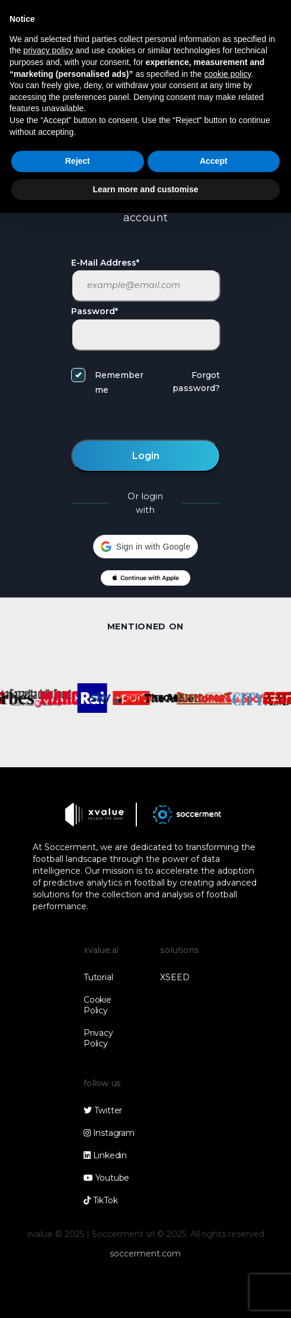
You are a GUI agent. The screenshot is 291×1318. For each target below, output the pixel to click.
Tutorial (98, 977)
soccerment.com (145, 1253)
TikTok (100, 1200)
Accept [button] (214, 161)
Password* (94, 311)
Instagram (109, 1133)
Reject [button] (77, 161)
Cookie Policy (97, 1005)
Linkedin (105, 1155)
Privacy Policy (98, 1038)
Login (145, 455)
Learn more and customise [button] (145, 189)
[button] (145, 546)
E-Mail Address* (105, 262)
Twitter (103, 1110)
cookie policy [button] (227, 74)
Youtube (106, 1177)
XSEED (174, 977)
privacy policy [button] (48, 50)
